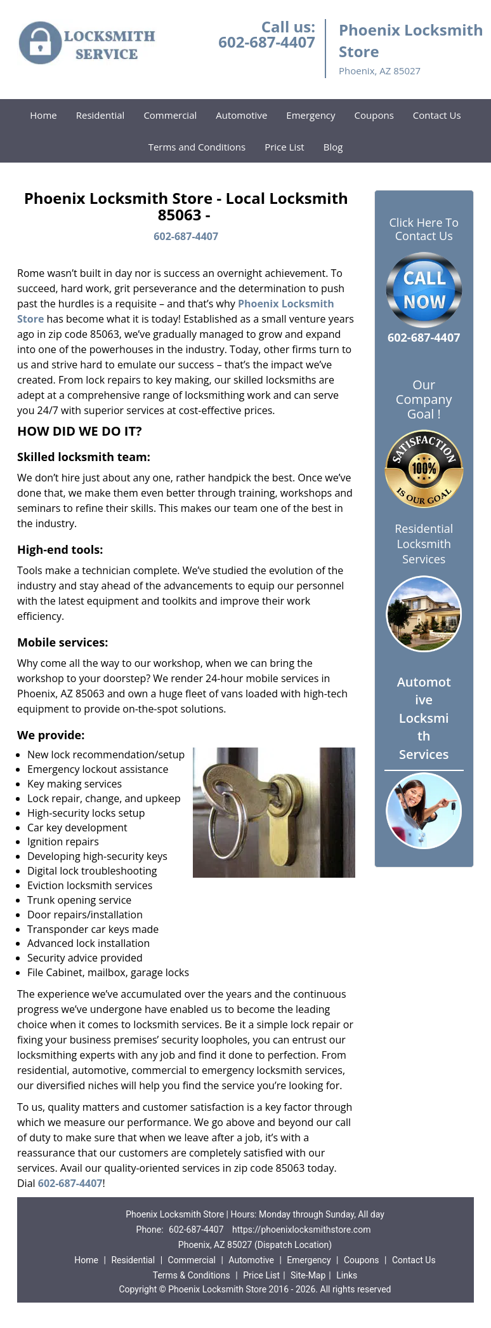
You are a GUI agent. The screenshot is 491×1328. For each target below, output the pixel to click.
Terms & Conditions (191, 1275)
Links (346, 1275)
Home (43, 115)
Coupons (374, 115)
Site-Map (308, 1275)
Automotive (241, 115)
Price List (284, 146)
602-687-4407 (266, 41)
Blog (333, 146)
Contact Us (437, 115)
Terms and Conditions (197, 146)
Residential (100, 115)
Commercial (170, 115)
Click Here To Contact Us (424, 229)
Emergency (310, 115)
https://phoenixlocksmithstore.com (301, 1229)
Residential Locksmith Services (424, 544)
